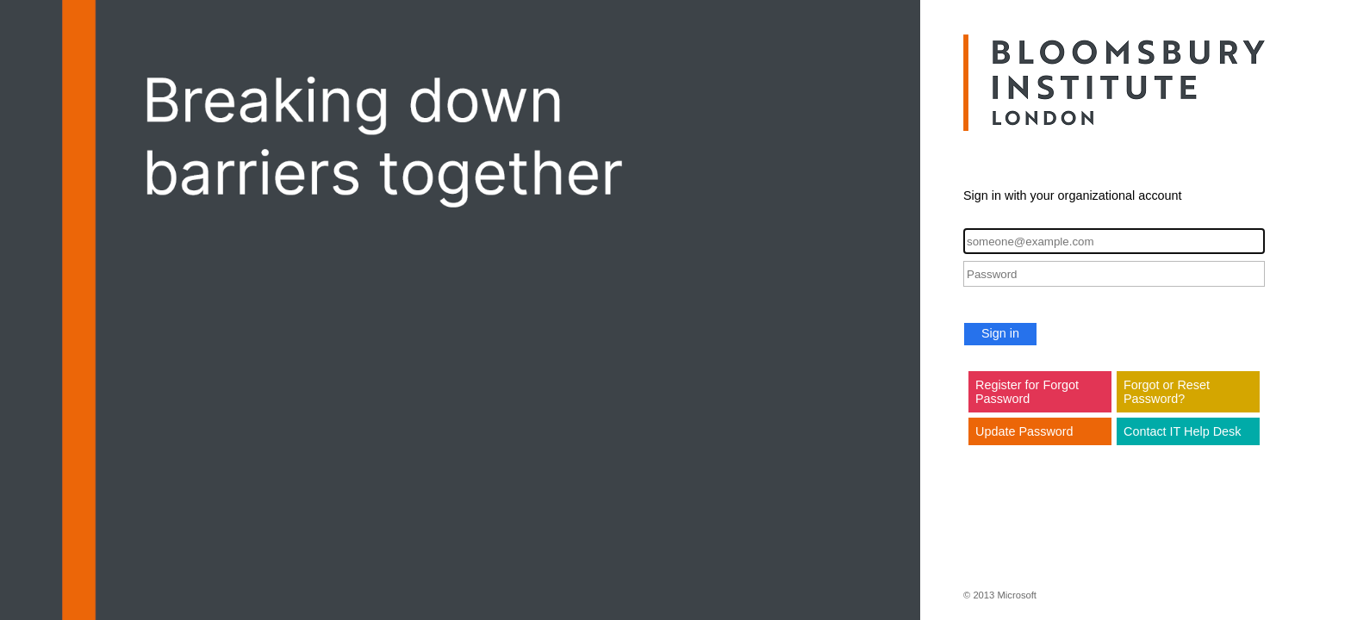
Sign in (1000, 333)
